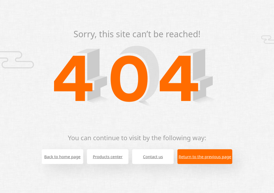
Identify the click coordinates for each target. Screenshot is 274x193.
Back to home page (62, 156)
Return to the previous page (204, 156)
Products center (108, 156)
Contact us (153, 156)
